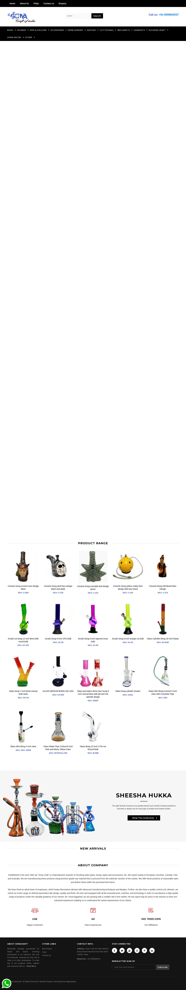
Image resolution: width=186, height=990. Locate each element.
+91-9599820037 (169, 14)
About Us (24, 3)
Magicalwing (71, 982)
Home (12, 3)
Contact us (49, 3)
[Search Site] (78, 15)
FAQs (36, 3)
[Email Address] (133, 967)
